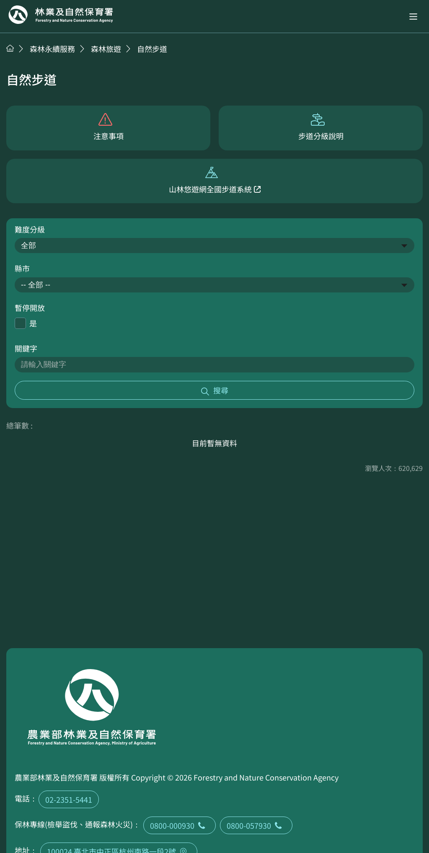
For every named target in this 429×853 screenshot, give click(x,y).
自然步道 (152, 48)
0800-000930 (179, 825)
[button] (413, 16)
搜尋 (220, 390)
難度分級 (30, 229)
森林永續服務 (52, 48)
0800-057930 (256, 825)
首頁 (10, 48)
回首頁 (60, 14)
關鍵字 (26, 348)
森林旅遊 (106, 48)
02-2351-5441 (68, 799)
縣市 (22, 268)
